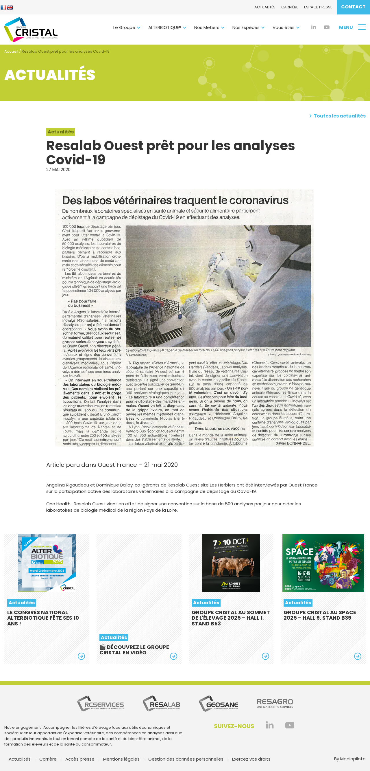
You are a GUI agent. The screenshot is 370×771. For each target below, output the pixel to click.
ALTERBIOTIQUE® (164, 27)
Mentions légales (121, 759)
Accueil (11, 51)
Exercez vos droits (251, 759)
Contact (353, 6)
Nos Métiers (206, 27)
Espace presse (318, 7)
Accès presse (80, 759)
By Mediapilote (350, 759)
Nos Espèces (246, 27)
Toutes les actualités (337, 116)
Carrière (289, 7)
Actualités (264, 7)
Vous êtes (284, 27)
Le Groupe (124, 27)
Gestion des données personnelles (185, 759)
